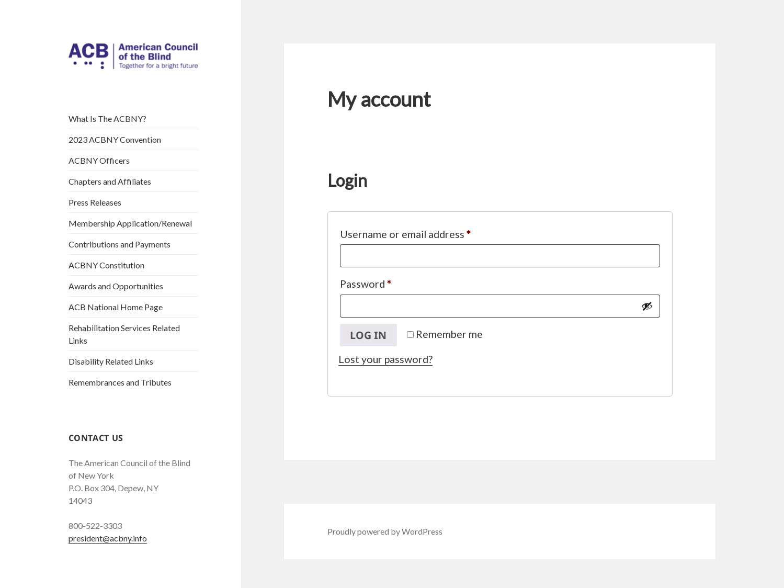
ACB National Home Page (116, 307)
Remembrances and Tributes (120, 382)
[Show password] (647, 306)
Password (386, 282)
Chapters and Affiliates (110, 181)
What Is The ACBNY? (107, 118)
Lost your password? (385, 359)
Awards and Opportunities (116, 286)
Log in (368, 335)
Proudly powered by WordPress (384, 531)
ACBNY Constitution (106, 265)
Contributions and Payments (120, 244)
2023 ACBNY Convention (115, 139)
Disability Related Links (111, 361)
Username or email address (426, 232)
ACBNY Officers (99, 160)
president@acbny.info (108, 538)
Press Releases (95, 202)
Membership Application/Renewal (130, 223)
